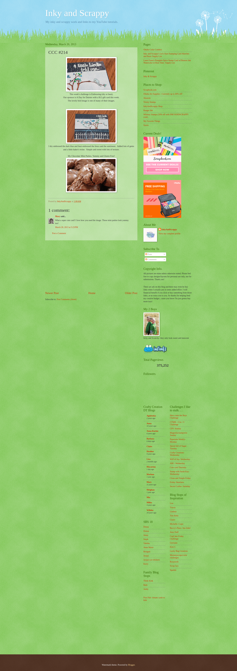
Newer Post (52, 293)
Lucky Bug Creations (179, 551)
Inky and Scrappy (77, 13)
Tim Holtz (174, 516)
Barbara (150, 439)
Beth (145, 585)
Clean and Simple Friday (180, 478)
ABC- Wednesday (177, 463)
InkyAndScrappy (169, 229)
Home (91, 293)
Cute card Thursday (178, 467)
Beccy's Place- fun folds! (180, 528)
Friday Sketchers (177, 482)
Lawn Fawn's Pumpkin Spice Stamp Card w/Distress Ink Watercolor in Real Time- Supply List (167, 61)
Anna (149, 423)
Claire (149, 446)
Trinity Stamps (149, 102)
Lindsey (173, 511)
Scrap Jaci (174, 566)
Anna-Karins (152, 431)
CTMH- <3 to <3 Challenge (177, 423)
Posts (148, 254)
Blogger (131, 665)
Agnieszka (151, 416)
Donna (146, 531)
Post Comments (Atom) (66, 299)
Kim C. (173, 547)
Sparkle (173, 570)
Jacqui (146, 556)
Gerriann (173, 543)
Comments (151, 259)
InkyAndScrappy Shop (152, 106)
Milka (149, 502)
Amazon (147, 98)
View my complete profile (169, 233)
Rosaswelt (174, 562)
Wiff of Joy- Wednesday (180, 459)
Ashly (145, 589)
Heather (150, 451)
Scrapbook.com (149, 90)
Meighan (150, 490)
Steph (145, 539)
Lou (171, 503)
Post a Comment (59, 233)
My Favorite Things (151, 121)
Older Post (131, 293)
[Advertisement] (91, 265)
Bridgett (146, 552)
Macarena (151, 467)
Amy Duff (174, 532)
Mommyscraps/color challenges (178, 556)
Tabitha (146, 543)
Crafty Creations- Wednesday (177, 454)
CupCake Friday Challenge (177, 537)
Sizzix (146, 125)
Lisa (148, 459)
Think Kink (148, 581)
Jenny (145, 535)
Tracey (173, 507)
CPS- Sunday (175, 428)
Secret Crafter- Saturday (180, 486)
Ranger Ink (148, 110)
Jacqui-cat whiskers (151, 560)
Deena (146, 527)
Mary (57, 216)
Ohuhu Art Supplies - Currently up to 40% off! (162, 94)
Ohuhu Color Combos (152, 50)
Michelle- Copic (176, 524)
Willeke (150, 510)
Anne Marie (148, 547)
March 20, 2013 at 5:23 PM (66, 227)
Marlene (150, 474)
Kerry (145, 564)
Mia (148, 497)
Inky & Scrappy (150, 76)
